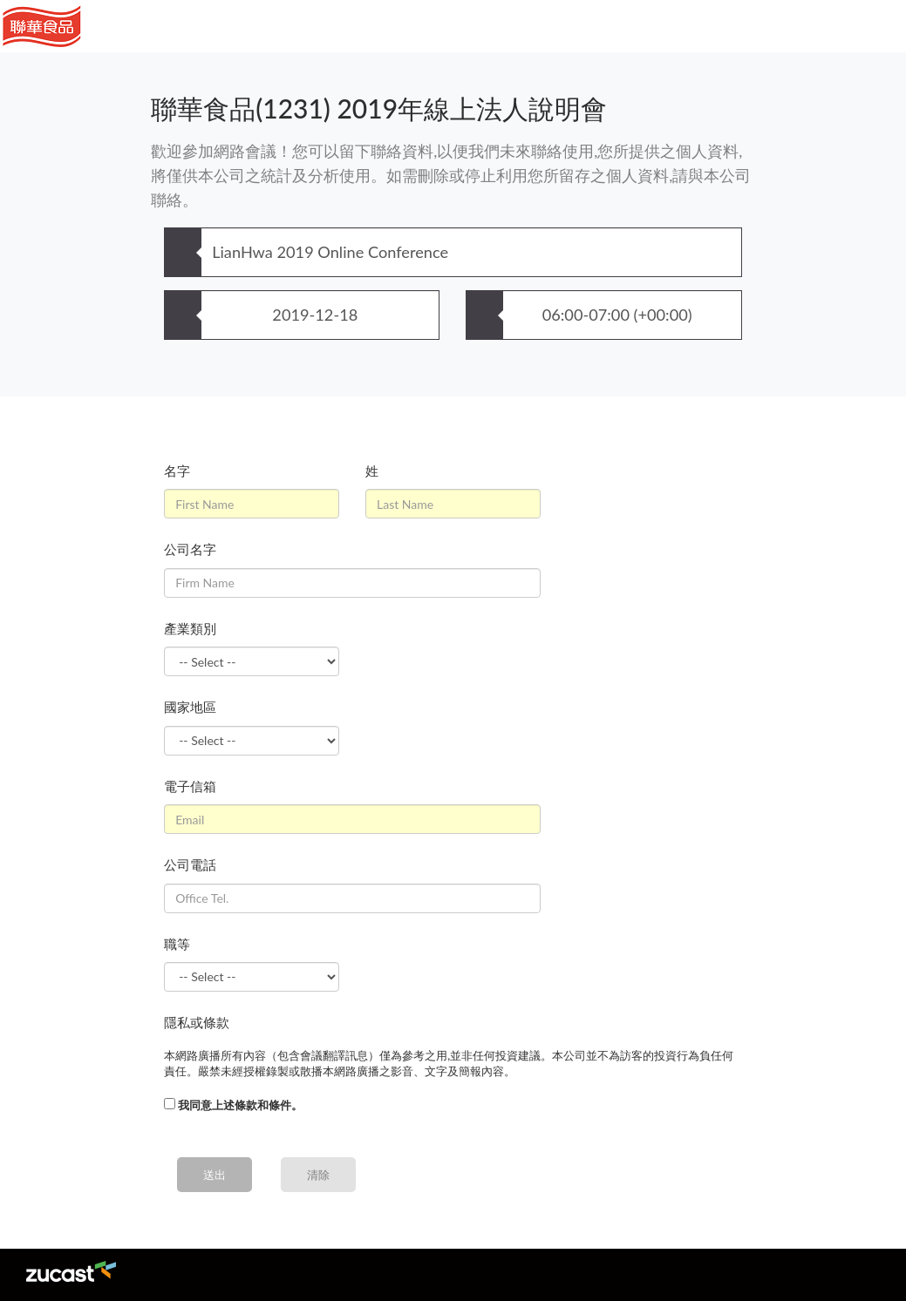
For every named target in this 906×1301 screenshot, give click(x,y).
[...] (169, 1103)
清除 (318, 1175)
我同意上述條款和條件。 (240, 1105)
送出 (214, 1175)
